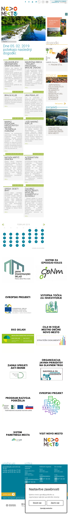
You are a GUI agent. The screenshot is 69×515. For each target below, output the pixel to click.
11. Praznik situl (55, 65)
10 (42, 234)
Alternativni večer (31, 158)
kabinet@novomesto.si (45, 476)
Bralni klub (11, 95)
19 (11, 241)
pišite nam (9, 494)
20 (17, 241)
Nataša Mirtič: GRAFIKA (12, 158)
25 (4, 245)
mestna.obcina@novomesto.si (32, 479)
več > (6, 88)
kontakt (43, 1)
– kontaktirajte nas (59, 2)
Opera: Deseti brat (12, 190)
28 (23, 245)
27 (17, 245)
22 (30, 241)
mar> (43, 224)
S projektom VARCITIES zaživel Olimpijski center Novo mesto (55, 130)
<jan (3, 224)
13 (17, 238)
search (39, 1)
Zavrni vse (55, 503)
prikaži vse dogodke (38, 248)
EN (47, 2)
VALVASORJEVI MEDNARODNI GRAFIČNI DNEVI (12, 64)
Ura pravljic (32, 95)
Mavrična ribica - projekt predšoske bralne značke (33, 65)
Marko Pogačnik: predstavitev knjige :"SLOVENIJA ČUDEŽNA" (12, 126)
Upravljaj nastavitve (46, 508)
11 (4, 238)
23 (36, 241)
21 (23, 241)
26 (11, 245)
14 (23, 238)
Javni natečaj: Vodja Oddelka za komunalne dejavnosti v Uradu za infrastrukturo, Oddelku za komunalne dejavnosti (55, 92)
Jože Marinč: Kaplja (32, 123)
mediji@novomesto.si (59, 476)
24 (42, 241)
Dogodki (5, 41)
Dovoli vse (37, 503)
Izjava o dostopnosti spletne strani (14, 498)
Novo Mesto (13, 11)
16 (36, 238)
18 (4, 241)
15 (30, 238)
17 (42, 238)
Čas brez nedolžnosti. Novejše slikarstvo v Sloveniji (32, 192)
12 (11, 238)
